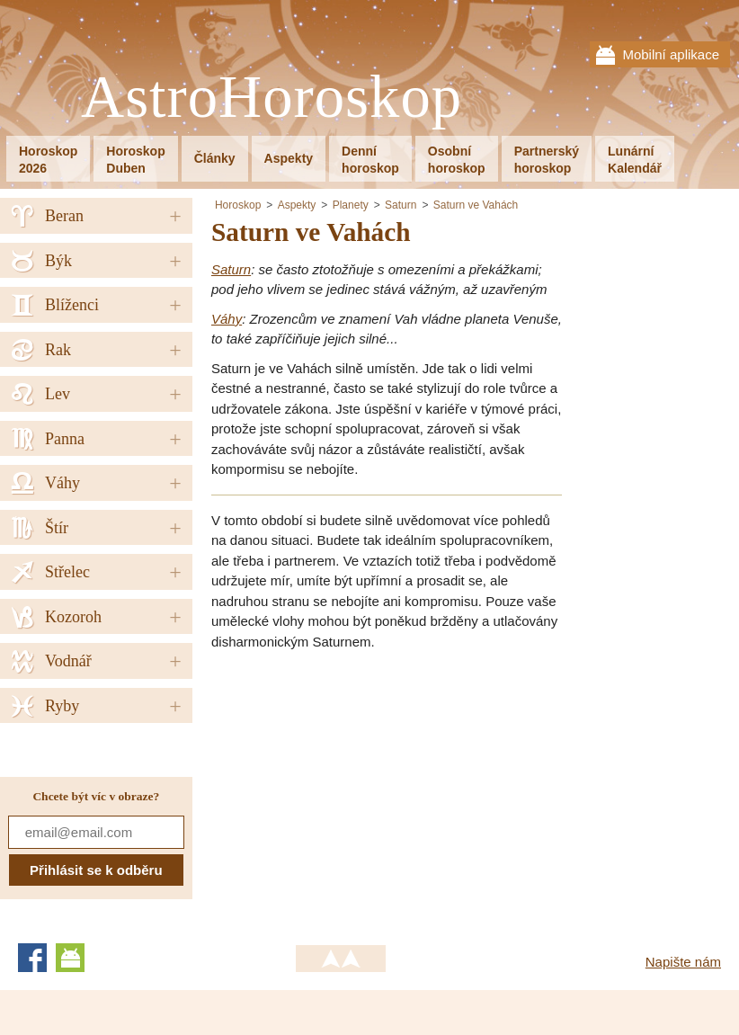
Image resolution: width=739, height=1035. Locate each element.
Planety (351, 205)
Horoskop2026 (48, 159)
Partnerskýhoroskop (546, 159)
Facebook (32, 957)
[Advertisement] (362, 791)
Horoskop (238, 205)
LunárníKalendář (635, 159)
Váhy (226, 318)
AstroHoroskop (271, 97)
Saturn (400, 205)
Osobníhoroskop (456, 159)
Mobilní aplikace (670, 54)
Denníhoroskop (370, 159)
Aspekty (288, 158)
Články (215, 158)
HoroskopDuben (135, 159)
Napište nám (683, 961)
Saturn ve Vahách (476, 205)
